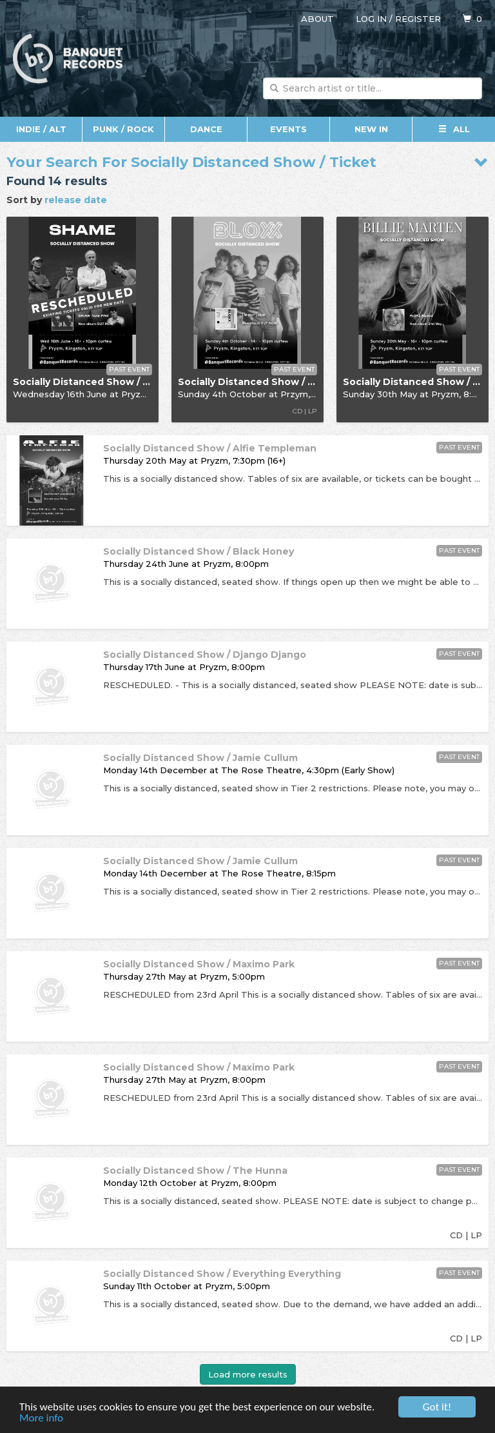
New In (371, 129)
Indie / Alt (41, 129)
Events (288, 129)
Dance (206, 129)
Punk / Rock (123, 129)
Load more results (247, 1374)
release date (75, 200)
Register (418, 19)
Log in (371, 19)
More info (41, 1418)
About (317, 19)
